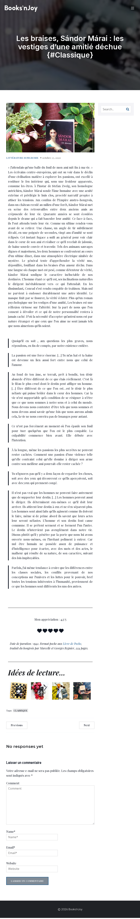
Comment (12, 784)
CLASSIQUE (20, 711)
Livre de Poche (72, 645)
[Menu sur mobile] (132, 8)
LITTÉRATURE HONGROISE (22, 158)
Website (11, 864)
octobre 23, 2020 (51, 158)
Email (10, 848)
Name (10, 833)
